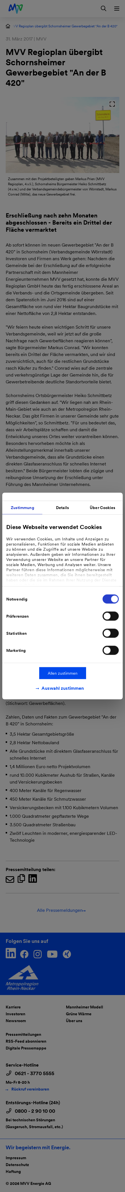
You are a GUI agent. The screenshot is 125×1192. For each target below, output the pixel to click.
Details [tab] (62, 507)
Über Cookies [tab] (102, 507)
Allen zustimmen (63, 673)
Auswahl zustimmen (62, 688)
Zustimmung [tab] (22, 507)
